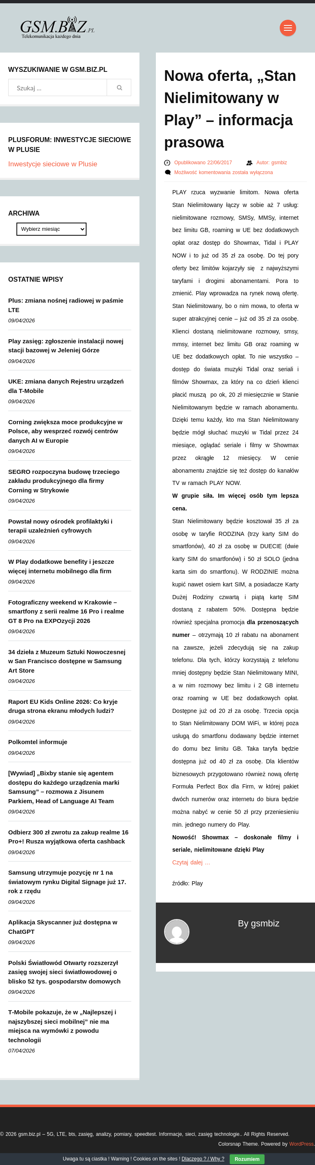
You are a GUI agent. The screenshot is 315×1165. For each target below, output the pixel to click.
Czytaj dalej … (191, 862)
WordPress (302, 1144)
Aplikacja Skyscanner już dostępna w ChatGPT (62, 927)
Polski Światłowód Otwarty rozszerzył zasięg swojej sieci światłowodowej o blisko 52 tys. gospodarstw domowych (64, 972)
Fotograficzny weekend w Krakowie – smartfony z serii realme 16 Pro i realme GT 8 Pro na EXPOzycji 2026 (66, 611)
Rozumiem (247, 1159)
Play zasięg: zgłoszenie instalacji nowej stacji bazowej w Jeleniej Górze (65, 346)
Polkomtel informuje (37, 741)
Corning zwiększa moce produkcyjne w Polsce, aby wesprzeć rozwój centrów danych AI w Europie (65, 431)
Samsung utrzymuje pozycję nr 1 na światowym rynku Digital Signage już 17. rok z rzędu (67, 881)
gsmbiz (279, 162)
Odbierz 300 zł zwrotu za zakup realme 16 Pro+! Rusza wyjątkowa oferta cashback (68, 837)
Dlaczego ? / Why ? (203, 1159)
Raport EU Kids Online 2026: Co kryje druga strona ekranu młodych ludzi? (63, 706)
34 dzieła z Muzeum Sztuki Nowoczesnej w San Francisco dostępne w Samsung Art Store (67, 661)
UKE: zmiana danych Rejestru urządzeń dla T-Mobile (66, 386)
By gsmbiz (258, 923)
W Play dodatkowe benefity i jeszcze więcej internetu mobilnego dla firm (61, 566)
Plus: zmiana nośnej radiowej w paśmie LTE (65, 305)
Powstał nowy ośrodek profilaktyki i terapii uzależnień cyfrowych (60, 526)
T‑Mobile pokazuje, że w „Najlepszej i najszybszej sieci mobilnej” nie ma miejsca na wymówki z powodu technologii (62, 1026)
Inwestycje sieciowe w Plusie (52, 164)
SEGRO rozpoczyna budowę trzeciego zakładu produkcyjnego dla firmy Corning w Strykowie (64, 481)
